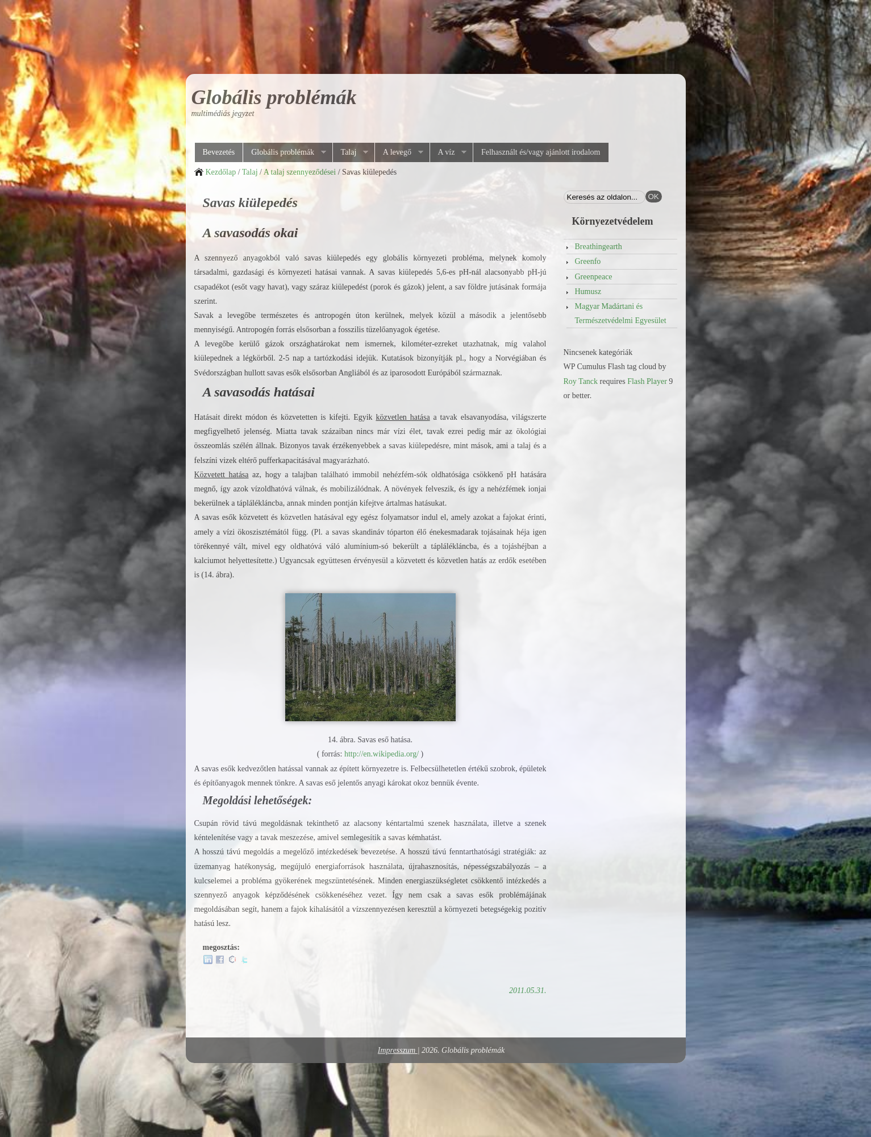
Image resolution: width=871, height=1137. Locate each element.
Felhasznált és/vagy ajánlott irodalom (541, 152)
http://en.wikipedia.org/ (381, 754)
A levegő (398, 152)
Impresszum (398, 1050)
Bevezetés (219, 152)
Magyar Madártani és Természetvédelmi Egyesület (620, 313)
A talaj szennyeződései (300, 172)
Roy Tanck (581, 381)
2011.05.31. (527, 990)
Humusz (588, 291)
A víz (448, 152)
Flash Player (647, 381)
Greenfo (588, 261)
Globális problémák (274, 97)
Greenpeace (593, 276)
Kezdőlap (221, 172)
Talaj (350, 152)
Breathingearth (598, 246)
